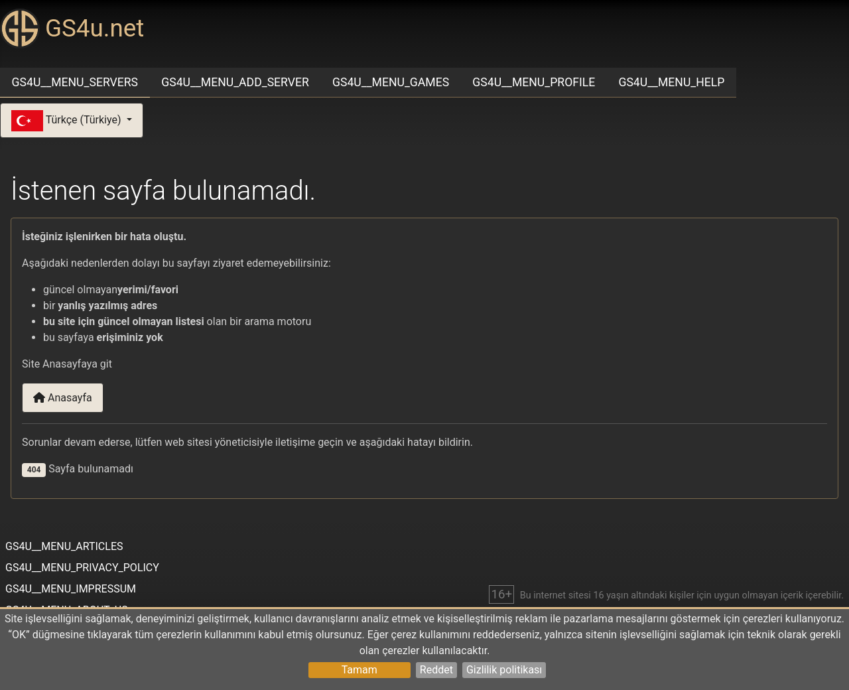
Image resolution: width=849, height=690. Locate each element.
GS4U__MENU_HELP (671, 82)
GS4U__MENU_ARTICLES (64, 546)
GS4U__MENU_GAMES (390, 82)
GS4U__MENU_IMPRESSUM (70, 589)
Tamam (359, 669)
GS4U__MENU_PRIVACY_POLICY (82, 567)
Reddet (436, 669)
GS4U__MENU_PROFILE (533, 82)
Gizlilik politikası (504, 669)
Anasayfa (62, 397)
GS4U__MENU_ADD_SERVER (235, 82)
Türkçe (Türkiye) (67, 120)
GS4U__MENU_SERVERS (75, 82)
